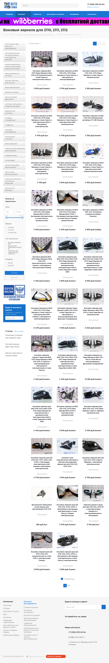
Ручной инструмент (32, 615)
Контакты (7, 617)
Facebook (72, 621)
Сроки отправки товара (10, 631)
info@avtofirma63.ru (76, 637)
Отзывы (6, 608)
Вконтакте (67, 621)
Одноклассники (78, 621)
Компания (8, 601)
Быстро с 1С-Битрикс (54, 656)
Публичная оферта (11, 635)
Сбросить (14, 277)
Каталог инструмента (30, 602)
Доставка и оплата (11, 611)
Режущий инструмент (29, 611)
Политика (7, 605)
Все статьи (18, 331)
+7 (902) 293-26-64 (96, 4)
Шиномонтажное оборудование (31, 619)
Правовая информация (8, 621)
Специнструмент (31, 607)
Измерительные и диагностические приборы (31, 630)
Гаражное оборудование (30, 624)
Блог (5, 614)
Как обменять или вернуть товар (10, 626)
